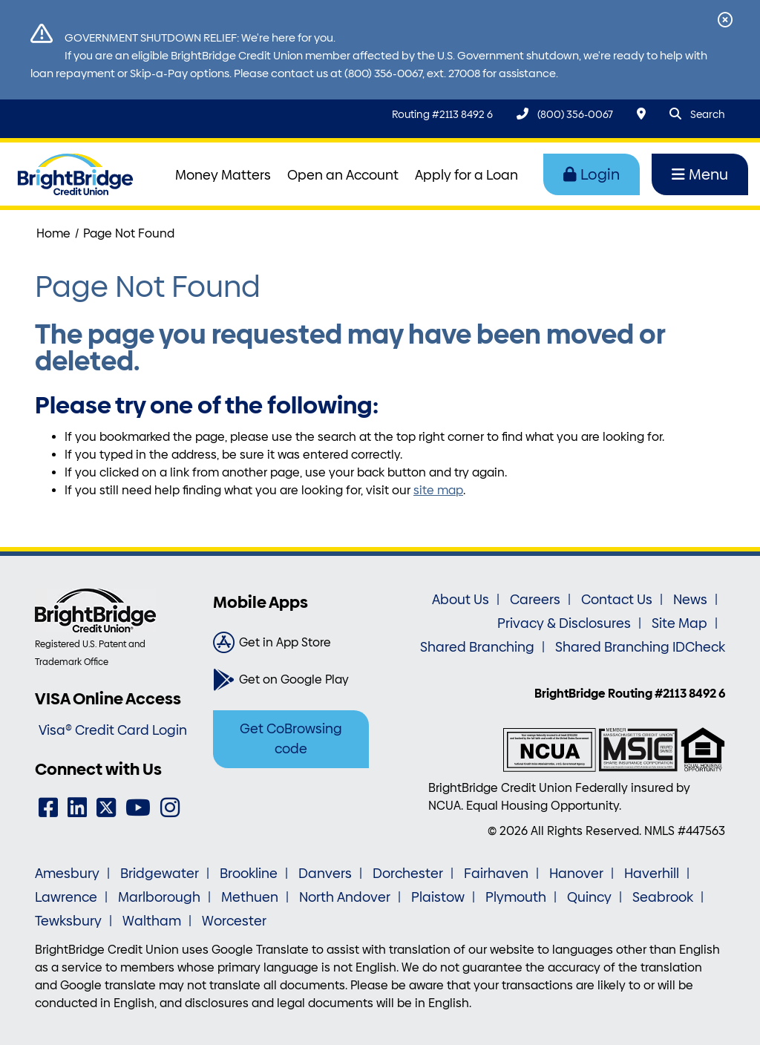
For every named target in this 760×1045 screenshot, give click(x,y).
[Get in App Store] (291, 642)
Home (53, 233)
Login (591, 174)
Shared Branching (477, 647)
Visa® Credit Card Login (113, 730)
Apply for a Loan (466, 175)
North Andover (344, 897)
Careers (535, 599)
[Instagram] (170, 808)
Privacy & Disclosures (564, 623)
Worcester (234, 921)
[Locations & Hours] (641, 114)
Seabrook (662, 897)
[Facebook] (48, 808)
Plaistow (438, 897)
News (690, 599)
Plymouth (515, 897)
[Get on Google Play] (291, 679)
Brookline (249, 873)
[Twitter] (106, 808)
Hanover (576, 873)
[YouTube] (138, 808)
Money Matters (223, 175)
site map (438, 490)
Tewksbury (68, 921)
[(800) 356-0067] (565, 114)
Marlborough (159, 897)
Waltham (151, 921)
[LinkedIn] (77, 808)
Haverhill (651, 873)
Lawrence (66, 897)
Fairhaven (496, 873)
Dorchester (408, 873)
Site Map (679, 623)
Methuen (249, 897)
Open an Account (343, 175)
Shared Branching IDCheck (640, 647)
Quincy (589, 897)
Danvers (325, 873)
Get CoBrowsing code (291, 739)
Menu (700, 174)
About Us (460, 599)
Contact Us (616, 599)
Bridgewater (159, 873)
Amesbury (67, 873)
